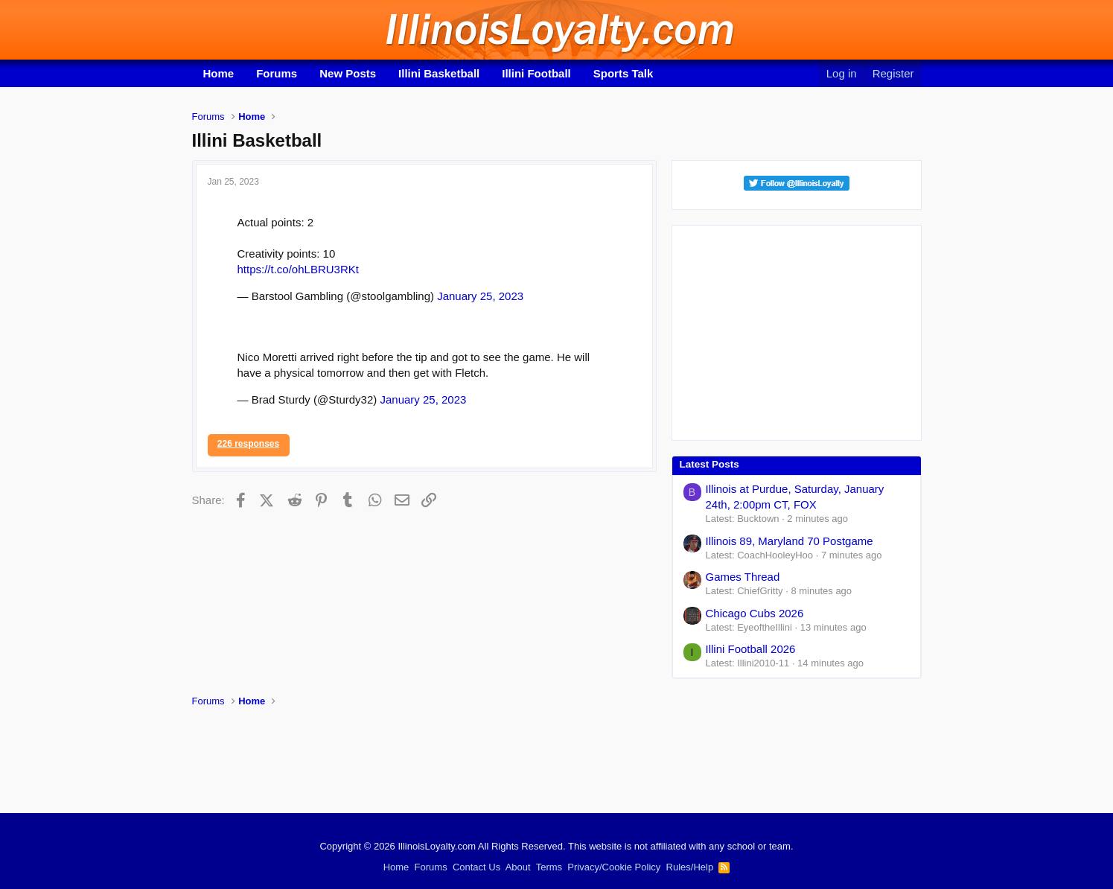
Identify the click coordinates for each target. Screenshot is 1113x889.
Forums (276, 73)
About (518, 867)
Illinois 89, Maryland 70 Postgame (789, 541)
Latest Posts (709, 464)
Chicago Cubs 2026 (755, 613)
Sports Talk (623, 73)
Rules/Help (690, 867)
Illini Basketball (438, 73)
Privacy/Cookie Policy (613, 867)
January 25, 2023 (480, 296)
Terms (549, 867)
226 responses (248, 444)
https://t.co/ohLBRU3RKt (298, 269)
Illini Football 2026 (751, 649)
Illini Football (536, 73)
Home (219, 73)
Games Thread (743, 576)
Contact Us (476, 867)
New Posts (347, 73)
